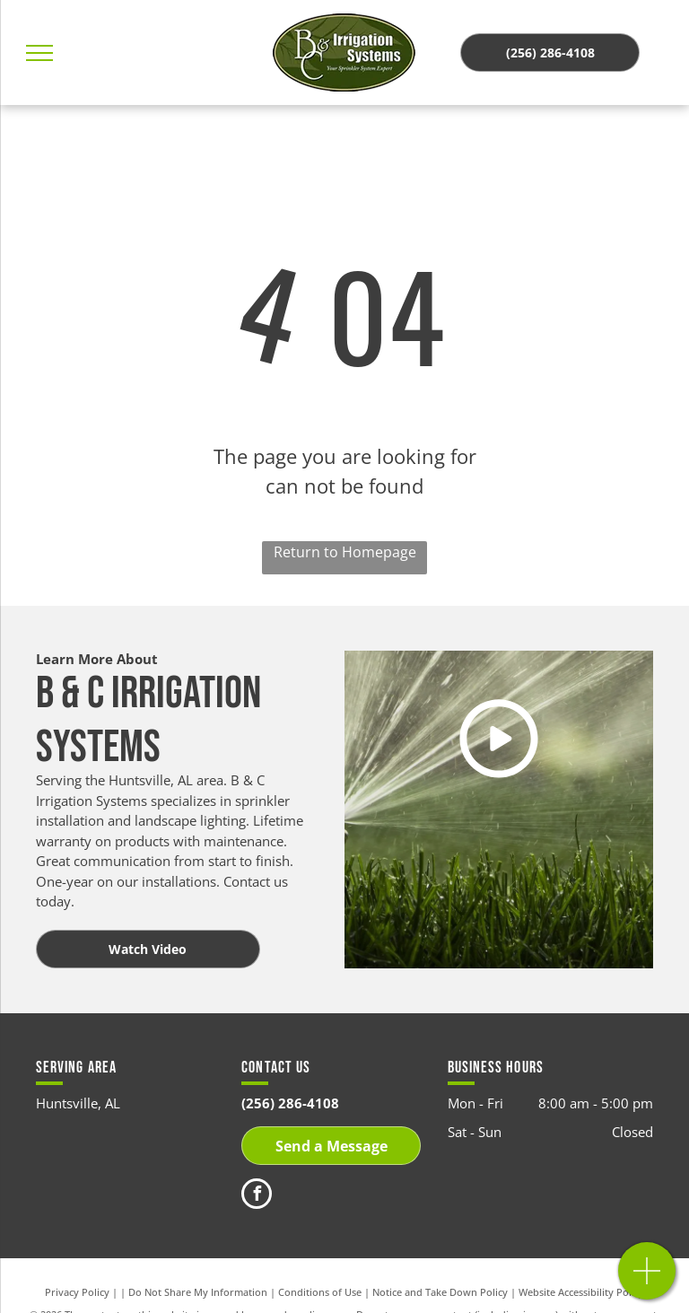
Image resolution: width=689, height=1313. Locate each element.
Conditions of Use (320, 1292)
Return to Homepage (345, 552)
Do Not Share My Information (197, 1292)
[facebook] (256, 1195)
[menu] (39, 53)
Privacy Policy (77, 1292)
